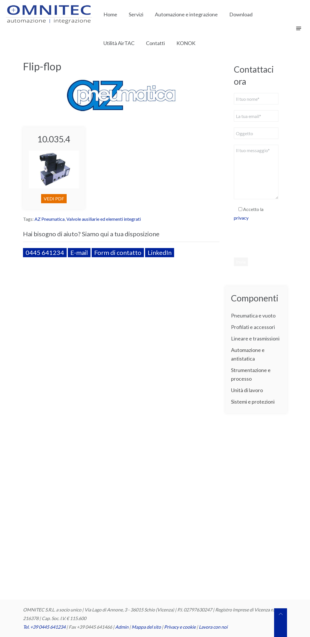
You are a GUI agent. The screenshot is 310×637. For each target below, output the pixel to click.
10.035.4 (53, 139)
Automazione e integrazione (186, 14)
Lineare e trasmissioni (255, 338)
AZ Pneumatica (49, 219)
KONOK (185, 43)
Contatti (155, 43)
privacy (241, 217)
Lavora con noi (213, 627)
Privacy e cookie (180, 627)
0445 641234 (45, 252)
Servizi (136, 14)
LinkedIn (160, 252)
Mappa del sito (146, 627)
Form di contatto (117, 252)
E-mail (79, 252)
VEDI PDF (54, 198)
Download (241, 14)
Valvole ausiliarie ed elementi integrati (103, 219)
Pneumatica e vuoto (253, 315)
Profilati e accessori (253, 327)
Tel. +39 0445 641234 (44, 627)
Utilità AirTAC (118, 43)
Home (110, 14)
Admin (121, 627)
